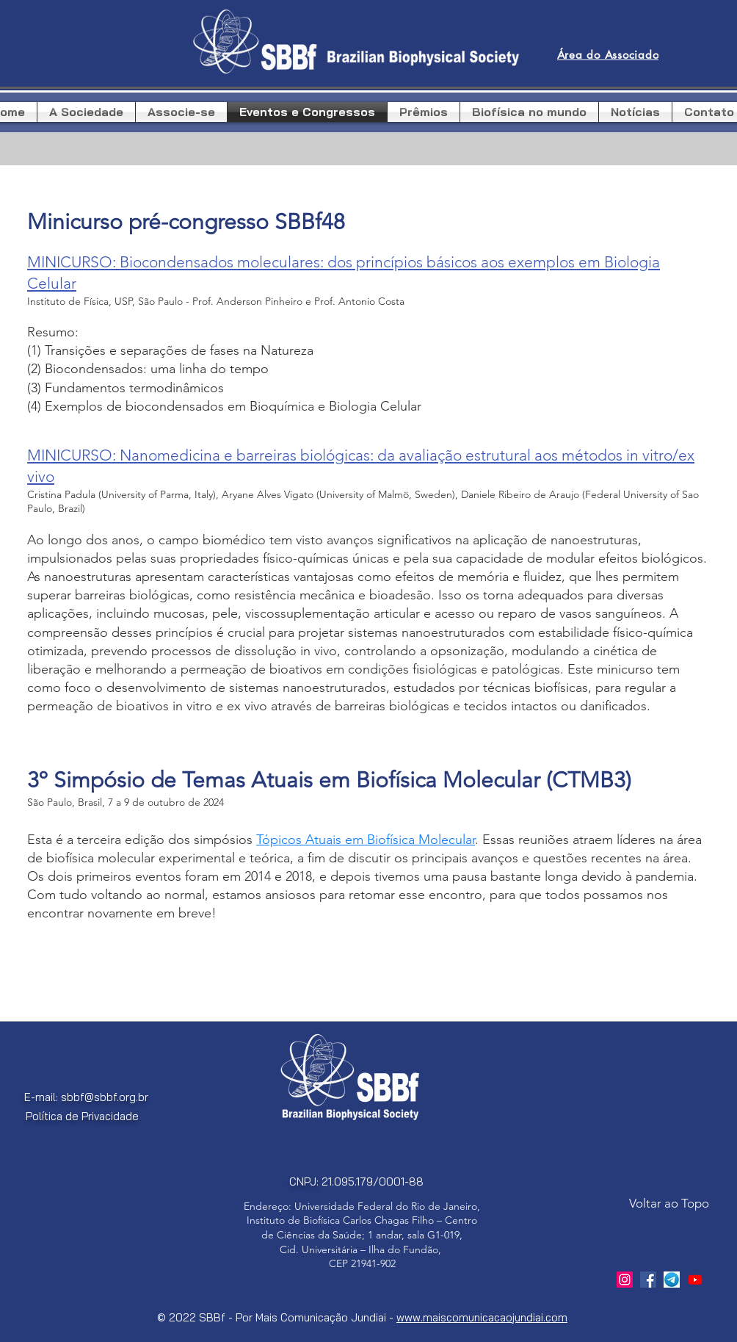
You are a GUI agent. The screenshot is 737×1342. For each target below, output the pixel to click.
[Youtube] (695, 1279)
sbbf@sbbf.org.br (104, 1097)
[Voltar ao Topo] (669, 1204)
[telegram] (672, 1279)
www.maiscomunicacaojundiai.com (481, 1317)
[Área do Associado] (608, 55)
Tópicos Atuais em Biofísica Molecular (365, 839)
